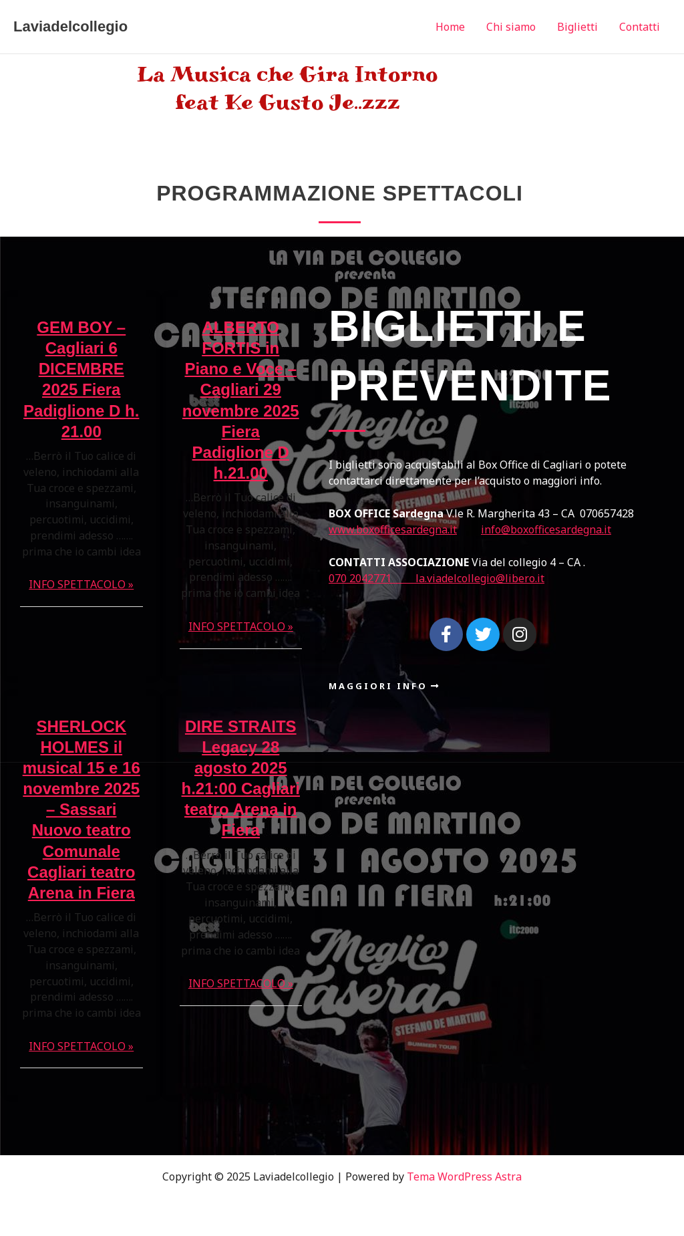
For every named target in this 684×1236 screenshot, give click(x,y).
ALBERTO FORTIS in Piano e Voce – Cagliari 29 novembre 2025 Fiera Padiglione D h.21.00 (240, 400)
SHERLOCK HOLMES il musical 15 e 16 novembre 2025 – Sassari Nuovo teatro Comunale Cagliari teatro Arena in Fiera (81, 809)
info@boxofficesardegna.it (546, 529)
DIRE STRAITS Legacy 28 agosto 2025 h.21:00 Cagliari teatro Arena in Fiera (241, 778)
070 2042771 (372, 578)
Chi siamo (511, 26)
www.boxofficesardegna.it (393, 529)
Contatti (639, 26)
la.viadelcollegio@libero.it (479, 578)
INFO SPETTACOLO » (81, 584)
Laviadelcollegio (70, 26)
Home (450, 26)
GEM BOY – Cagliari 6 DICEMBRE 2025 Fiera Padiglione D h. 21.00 (81, 379)
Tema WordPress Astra (464, 1176)
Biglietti (577, 26)
